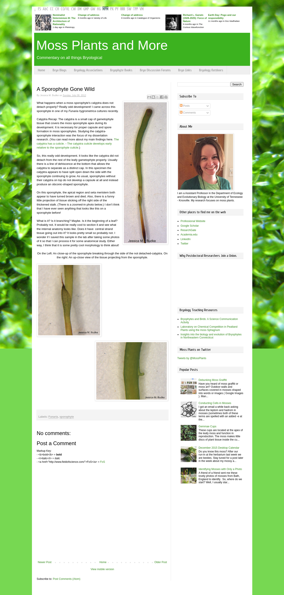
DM (80, 9)
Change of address (88, 15)
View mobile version (102, 569)
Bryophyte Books (121, 70)
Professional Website (193, 221)
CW (73, 9)
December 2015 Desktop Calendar (219, 447)
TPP (135, 9)
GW (93, 9)
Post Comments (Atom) (66, 578)
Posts (185, 105)
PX (111, 9)
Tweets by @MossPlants (191, 358)
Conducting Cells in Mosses (215, 403)
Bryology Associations (88, 70)
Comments (188, 112)
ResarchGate (188, 230)
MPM (105, 9)
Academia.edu (189, 234)
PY (117, 9)
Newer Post (45, 562)
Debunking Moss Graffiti (213, 380)
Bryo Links (185, 70)
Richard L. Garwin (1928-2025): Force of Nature (195, 18)
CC (52, 9)
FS (39, 9)
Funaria (53, 416)
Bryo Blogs (60, 70)
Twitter (184, 243)
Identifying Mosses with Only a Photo (220, 469)
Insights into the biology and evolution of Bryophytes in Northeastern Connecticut (211, 336)
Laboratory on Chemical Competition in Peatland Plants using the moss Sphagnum (209, 328)
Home (41, 70)
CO (63, 9)
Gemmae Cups (207, 426)
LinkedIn (186, 239)
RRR (122, 9)
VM (142, 9)
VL (67, 9)
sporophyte (66, 416)
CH (57, 9)
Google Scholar (190, 225)
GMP (86, 9)
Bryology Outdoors (211, 70)
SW (129, 9)
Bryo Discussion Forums (155, 70)
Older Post (160, 562)
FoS (102, 461)
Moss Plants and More (102, 45)
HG (99, 9)
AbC (45, 9)
